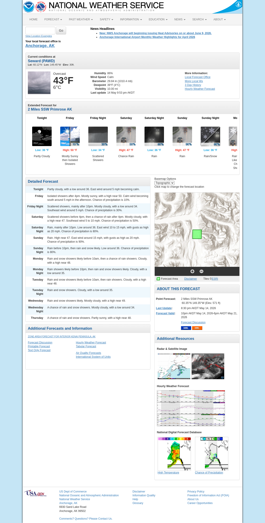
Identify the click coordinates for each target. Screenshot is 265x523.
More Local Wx (194, 81)
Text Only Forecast (39, 350)
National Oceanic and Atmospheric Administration (89, 495)
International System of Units (93, 356)
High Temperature (168, 472)
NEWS (180, 19)
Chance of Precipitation (209, 472)
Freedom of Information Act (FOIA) (208, 495)
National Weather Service (74, 499)
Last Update (164, 308)
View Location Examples (38, 36)
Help (135, 499)
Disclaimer (190, 278)
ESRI (215, 278)
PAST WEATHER (81, 19)
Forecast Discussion (40, 342)
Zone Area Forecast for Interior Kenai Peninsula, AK (62, 336)
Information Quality (143, 495)
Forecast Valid (165, 313)
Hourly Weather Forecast (91, 342)
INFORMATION (131, 19)
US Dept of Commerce (73, 491)
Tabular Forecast (86, 346)
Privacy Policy (195, 491)
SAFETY (106, 19)
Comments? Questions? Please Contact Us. (86, 518)
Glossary (137, 503)
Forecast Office (197, 77)
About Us (192, 499)
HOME (33, 19)
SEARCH (199, 19)
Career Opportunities (199, 503)
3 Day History (193, 85)
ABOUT (220, 19)
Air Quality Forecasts (88, 353)
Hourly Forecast (200, 88)
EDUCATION (158, 19)
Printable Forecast (39, 346)
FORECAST (53, 19)
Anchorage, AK (40, 45)
